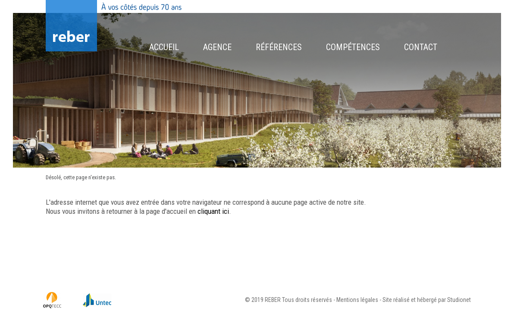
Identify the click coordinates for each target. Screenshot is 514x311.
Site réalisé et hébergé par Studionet (426, 299)
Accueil (164, 47)
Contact (420, 47)
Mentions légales (357, 299)
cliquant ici (213, 211)
